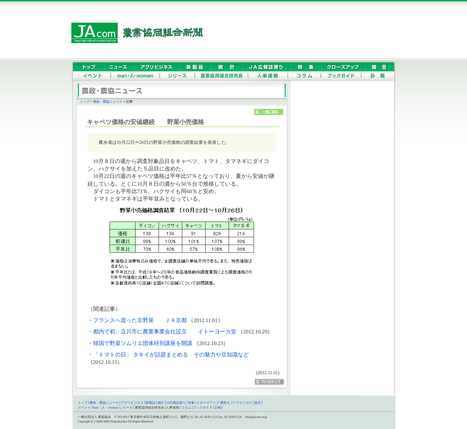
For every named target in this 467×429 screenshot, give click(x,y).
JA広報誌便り (176, 402)
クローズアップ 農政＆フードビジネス (225, 402)
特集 (191, 402)
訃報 (218, 407)
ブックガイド (202, 407)
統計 (161, 402)
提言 (258, 402)
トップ (85, 101)
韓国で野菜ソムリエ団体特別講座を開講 (142, 343)
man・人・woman (105, 407)
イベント (84, 407)
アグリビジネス (132, 402)
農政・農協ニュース (107, 101)
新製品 (150, 402)
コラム (186, 407)
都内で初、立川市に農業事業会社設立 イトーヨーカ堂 (164, 332)
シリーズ (126, 407)
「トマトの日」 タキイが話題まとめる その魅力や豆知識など (171, 355)
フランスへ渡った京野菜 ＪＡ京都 (140, 320)
